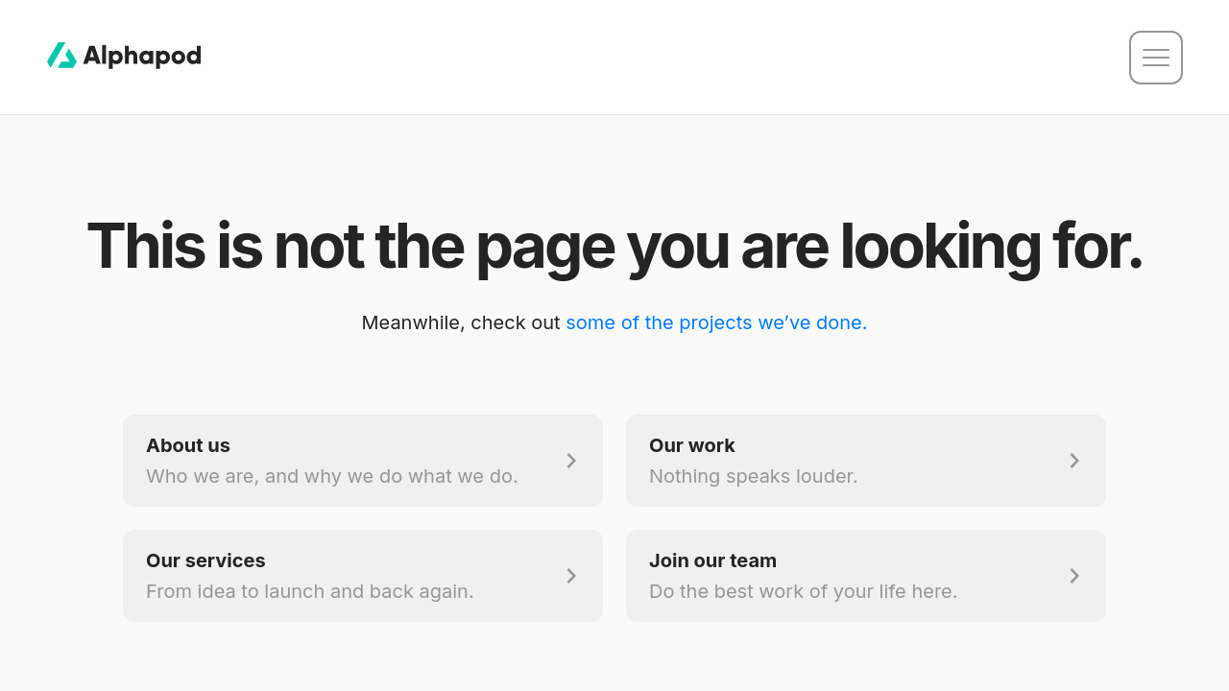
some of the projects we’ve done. (716, 322)
